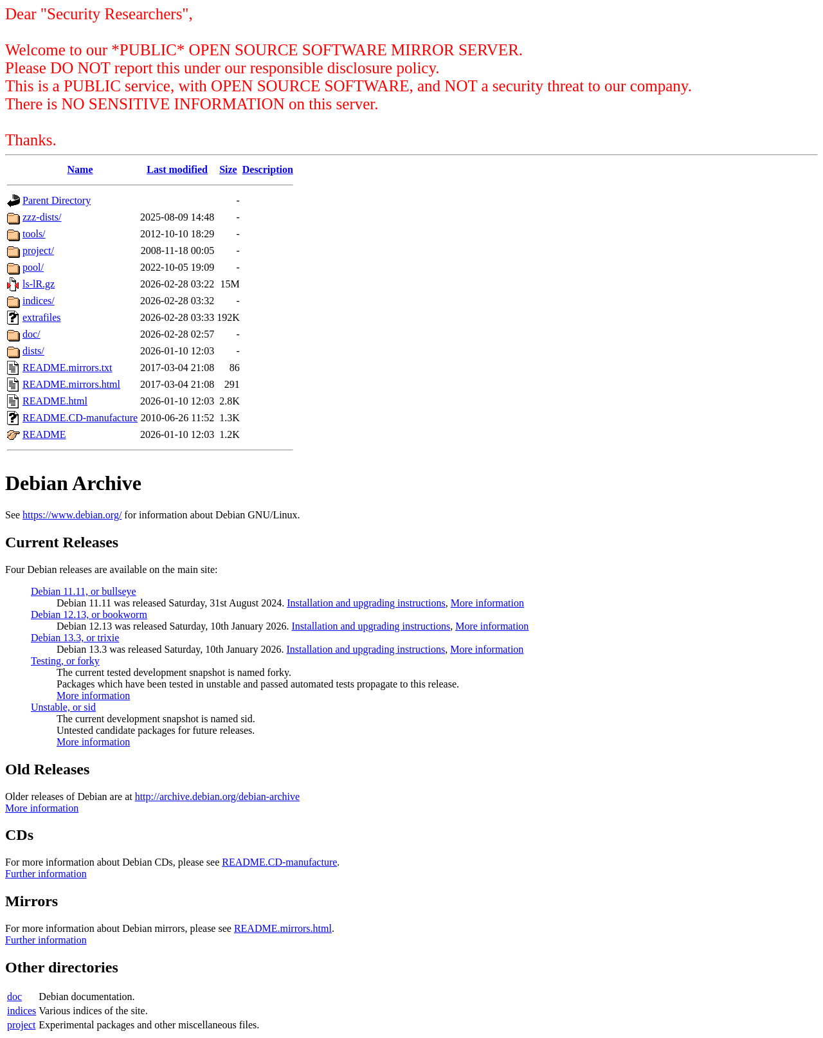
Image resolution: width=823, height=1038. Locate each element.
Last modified (177, 169)
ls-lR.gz (39, 283)
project (21, 1024)
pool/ (33, 267)
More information (487, 602)
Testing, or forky (65, 660)
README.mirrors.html (71, 384)
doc (14, 996)
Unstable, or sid (63, 707)
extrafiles (42, 317)
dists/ (33, 350)
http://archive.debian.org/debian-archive (217, 796)
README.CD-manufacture (80, 417)
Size (228, 169)
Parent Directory (57, 200)
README (44, 434)
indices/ (39, 300)
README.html (55, 401)
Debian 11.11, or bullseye (83, 591)
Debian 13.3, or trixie (75, 637)
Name (80, 169)
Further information (46, 873)
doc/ (32, 334)
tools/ (34, 233)
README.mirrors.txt (68, 367)
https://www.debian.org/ (72, 514)
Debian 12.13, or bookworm (89, 614)
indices (21, 1010)
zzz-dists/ (42, 217)
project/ (38, 250)
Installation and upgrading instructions (366, 602)
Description (267, 169)
